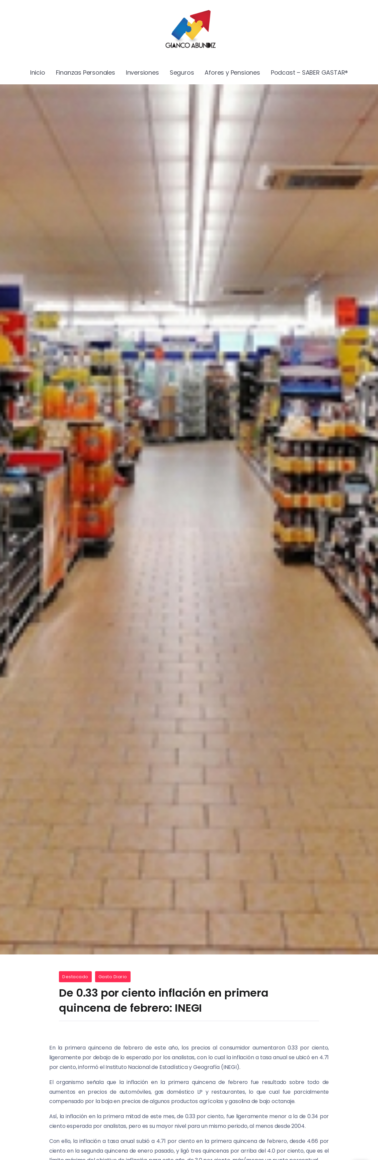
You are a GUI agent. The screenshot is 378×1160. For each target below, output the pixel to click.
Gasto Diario (112, 977)
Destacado (75, 977)
